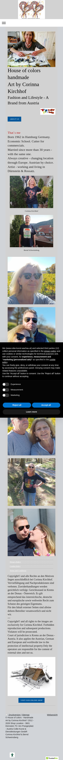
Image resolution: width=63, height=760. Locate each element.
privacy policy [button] (50, 351)
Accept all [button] (46, 405)
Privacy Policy (15, 562)
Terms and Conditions (18, 570)
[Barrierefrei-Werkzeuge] (12, 755)
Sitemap (25, 715)
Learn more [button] (31, 412)
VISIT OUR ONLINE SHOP (32, 700)
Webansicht (52, 715)
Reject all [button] (17, 405)
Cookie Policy (15, 566)
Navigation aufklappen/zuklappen (31, 23)
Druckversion (13, 715)
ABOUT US (14, 119)
